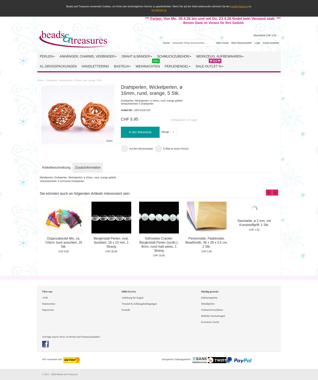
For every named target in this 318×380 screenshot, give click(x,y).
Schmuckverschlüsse (212, 309)
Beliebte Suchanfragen (213, 315)
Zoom (109, 140)
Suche (166, 43)
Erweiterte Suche (210, 321)
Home (40, 80)
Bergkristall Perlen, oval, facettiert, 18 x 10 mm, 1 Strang (111, 242)
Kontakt (126, 309)
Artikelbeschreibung (56, 167)
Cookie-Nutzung (239, 6)
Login (257, 43)
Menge (165, 132)
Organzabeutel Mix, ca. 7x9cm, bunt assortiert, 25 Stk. (63, 242)
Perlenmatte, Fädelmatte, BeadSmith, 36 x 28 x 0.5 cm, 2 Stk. (206, 242)
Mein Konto (222, 43)
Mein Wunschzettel (241, 43)
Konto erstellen (271, 43)
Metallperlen (208, 303)
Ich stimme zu (159, 10)
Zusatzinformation (88, 167)
